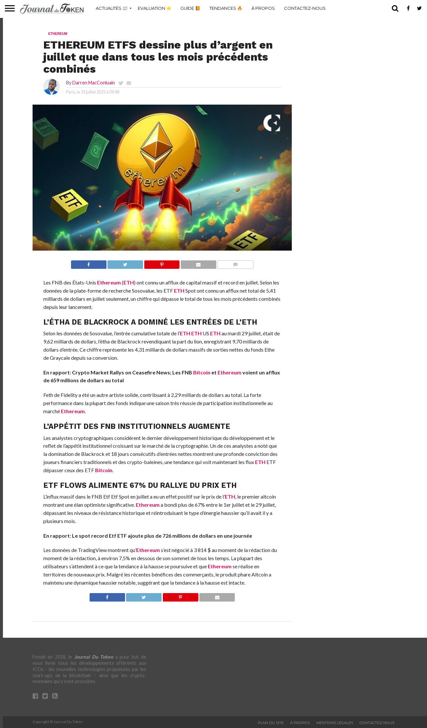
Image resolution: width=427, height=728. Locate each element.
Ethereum (109, 282)
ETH (128, 282)
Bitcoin (201, 372)
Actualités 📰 (112, 8)
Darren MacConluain (93, 82)
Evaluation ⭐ (154, 8)
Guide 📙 (190, 8)
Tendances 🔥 (225, 8)
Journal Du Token (93, 657)
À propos (263, 8)
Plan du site (271, 723)
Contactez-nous (305, 8)
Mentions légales (334, 723)
